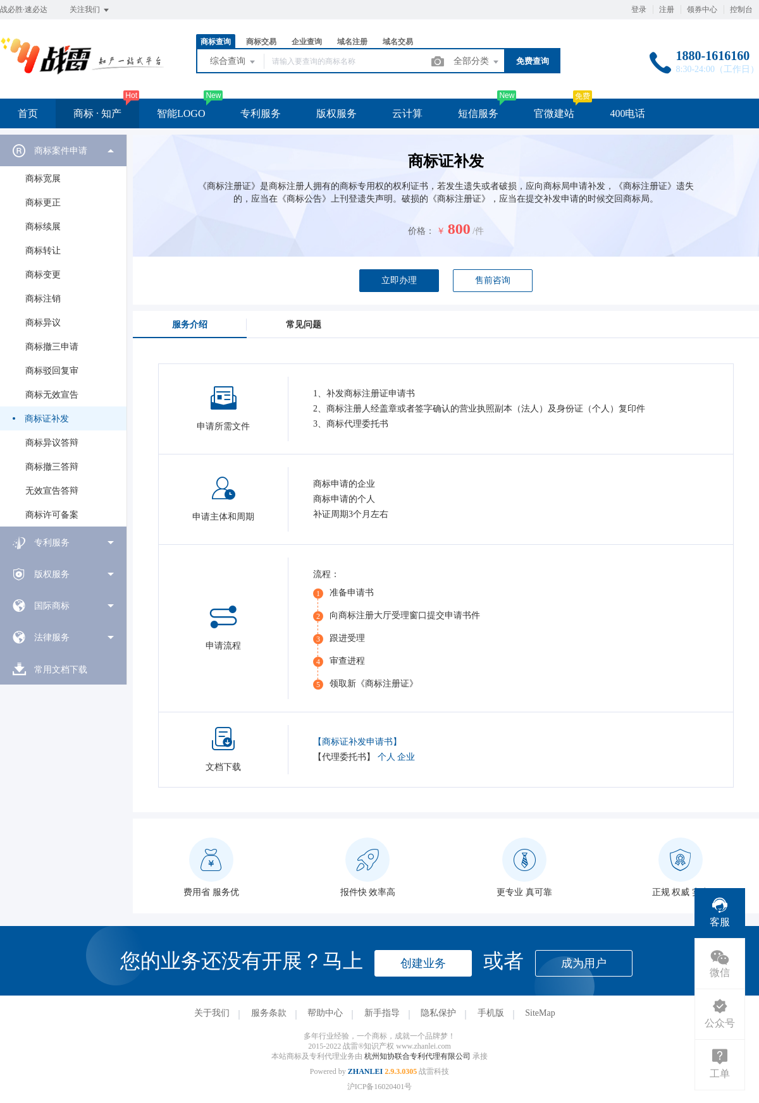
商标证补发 (47, 419)
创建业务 (423, 963)
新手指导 (382, 1013)
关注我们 (90, 10)
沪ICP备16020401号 (379, 1086)
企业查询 (307, 41)
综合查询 (233, 62)
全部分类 (477, 62)
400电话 (627, 113)
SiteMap (540, 1013)
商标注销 (43, 298)
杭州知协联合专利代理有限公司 (418, 1056)
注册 (666, 9)
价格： (421, 231)
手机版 (491, 1013)
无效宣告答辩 (51, 491)
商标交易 (261, 41)
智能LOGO (181, 113)
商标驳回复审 (51, 370)
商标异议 (43, 322)
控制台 (741, 9)
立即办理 (399, 280)
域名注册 (352, 41)
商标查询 (216, 41)
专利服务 (260, 113)
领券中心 (702, 9)
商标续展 (43, 226)
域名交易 (398, 41)
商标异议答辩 (51, 443)
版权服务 (336, 113)
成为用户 (584, 963)
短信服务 (478, 113)
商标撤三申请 (51, 346)
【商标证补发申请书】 (357, 742)
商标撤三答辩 (51, 467)
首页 (28, 113)
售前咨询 (492, 280)
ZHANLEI (365, 1071)
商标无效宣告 (51, 394)
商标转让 (43, 250)
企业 (406, 757)
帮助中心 (325, 1013)
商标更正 (43, 202)
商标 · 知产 (97, 113)
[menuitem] (63, 331)
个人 (386, 757)
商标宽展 (43, 178)
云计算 (407, 113)
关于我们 (212, 1013)
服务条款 (269, 1013)
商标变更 (43, 274)
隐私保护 (438, 1013)
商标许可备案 (51, 515)
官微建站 (554, 113)
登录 (638, 9)
